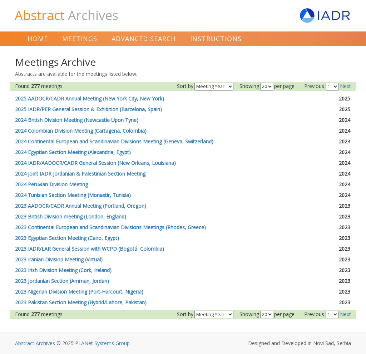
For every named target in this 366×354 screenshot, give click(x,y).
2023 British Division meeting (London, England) (70, 216)
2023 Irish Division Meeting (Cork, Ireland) (63, 270)
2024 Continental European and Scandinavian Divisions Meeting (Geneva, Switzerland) (114, 141)
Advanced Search (144, 38)
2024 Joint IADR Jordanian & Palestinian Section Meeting (80, 173)
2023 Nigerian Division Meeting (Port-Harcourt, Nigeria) (79, 291)
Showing (249, 86)
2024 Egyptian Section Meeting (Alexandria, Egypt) (73, 152)
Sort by (185, 86)
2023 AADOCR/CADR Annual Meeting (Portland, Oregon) (80, 205)
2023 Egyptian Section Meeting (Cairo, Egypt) (67, 238)
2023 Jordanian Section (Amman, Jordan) (62, 280)
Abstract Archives (35, 343)
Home (38, 38)
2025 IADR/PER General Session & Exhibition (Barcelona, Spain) (88, 109)
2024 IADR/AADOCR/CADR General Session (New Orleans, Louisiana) (95, 162)
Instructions (216, 38)
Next (345, 86)
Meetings (79, 38)
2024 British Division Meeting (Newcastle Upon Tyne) (76, 120)
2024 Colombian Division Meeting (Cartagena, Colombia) (81, 130)
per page (284, 86)
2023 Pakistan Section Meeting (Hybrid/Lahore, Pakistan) (81, 302)
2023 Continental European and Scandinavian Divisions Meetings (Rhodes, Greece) (110, 227)
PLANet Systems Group (102, 343)
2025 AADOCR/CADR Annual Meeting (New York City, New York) (89, 98)
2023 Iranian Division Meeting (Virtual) (59, 259)
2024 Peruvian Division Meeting (51, 184)
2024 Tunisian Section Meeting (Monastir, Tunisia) (73, 195)
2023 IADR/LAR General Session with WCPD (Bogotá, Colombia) (89, 248)
